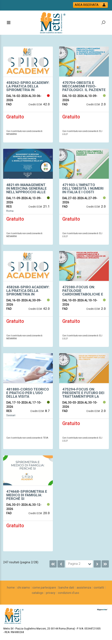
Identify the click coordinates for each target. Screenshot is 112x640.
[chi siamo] (23, 587)
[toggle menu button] (8, 23)
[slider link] (102, 609)
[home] (11, 587)
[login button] (90, 5)
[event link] (28, 88)
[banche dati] (66, 587)
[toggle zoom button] (103, 23)
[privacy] (50, 593)
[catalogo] (37, 593)
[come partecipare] (44, 587)
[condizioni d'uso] (68, 593)
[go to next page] (97, 564)
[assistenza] (84, 587)
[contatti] (99, 587)
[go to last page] (105, 564)
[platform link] (53, 22)
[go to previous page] (61, 564)
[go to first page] (53, 564)
